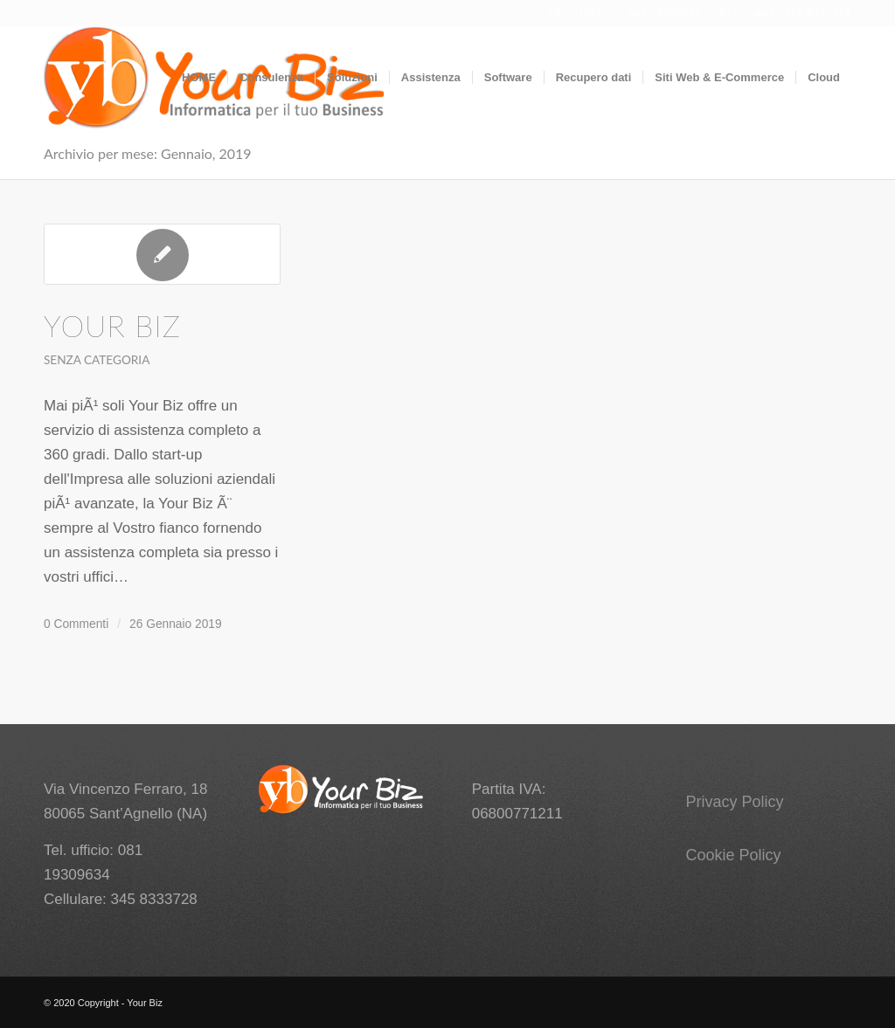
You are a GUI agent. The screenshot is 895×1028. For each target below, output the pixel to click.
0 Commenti (76, 624)
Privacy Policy (735, 802)
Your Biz (112, 325)
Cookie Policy (733, 855)
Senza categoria (96, 360)
